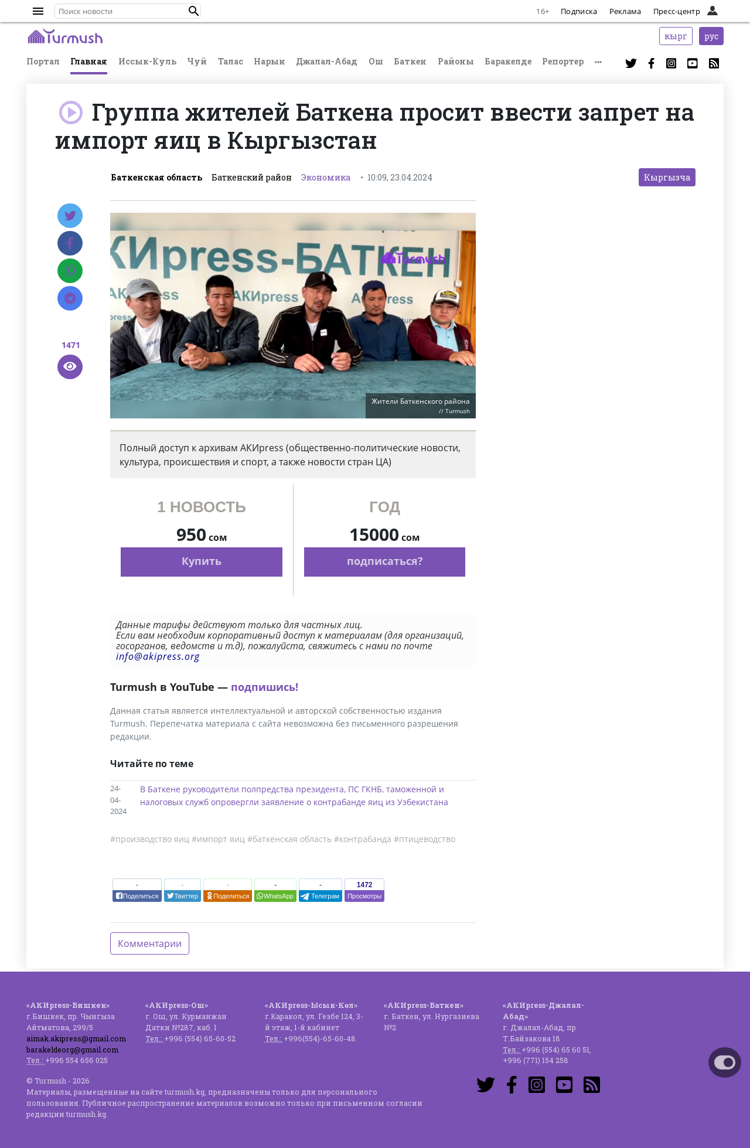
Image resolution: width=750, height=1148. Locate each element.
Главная (88, 61)
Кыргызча (667, 177)
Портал (43, 61)
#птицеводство (424, 838)
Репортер (563, 61)
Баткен (410, 61)
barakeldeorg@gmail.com (72, 1049)
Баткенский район (252, 177)
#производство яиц (149, 838)
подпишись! (264, 687)
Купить (201, 561)
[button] (194, 11)
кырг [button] (675, 36)
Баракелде (508, 61)
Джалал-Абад (326, 61)
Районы (456, 61)
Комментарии (150, 943)
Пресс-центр (676, 11)
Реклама (625, 11)
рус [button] (711, 36)
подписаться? (385, 561)
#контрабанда (362, 838)
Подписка (579, 11)
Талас (230, 61)
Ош (376, 61)
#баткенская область (289, 838)
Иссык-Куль (147, 61)
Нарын (269, 61)
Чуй (197, 61)
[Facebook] (70, 243)
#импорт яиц (218, 838)
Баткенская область (156, 177)
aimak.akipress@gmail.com (76, 1038)
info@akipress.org (158, 656)
